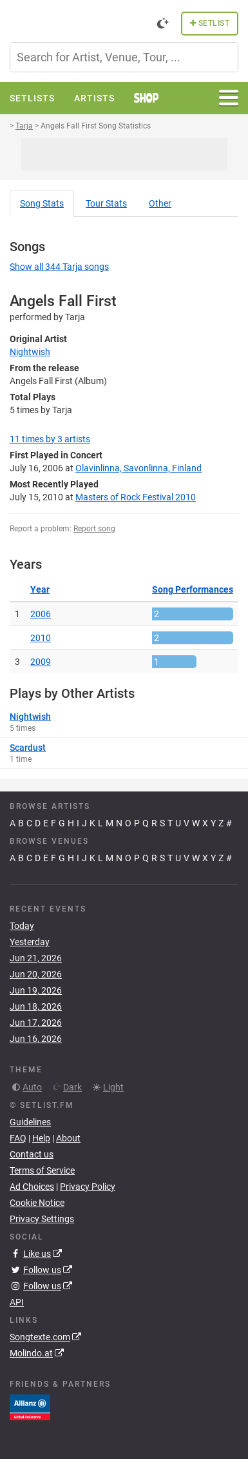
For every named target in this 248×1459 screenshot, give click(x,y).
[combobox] (124, 57)
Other (160, 203)
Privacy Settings (42, 1219)
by (50, 439)
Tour (106, 203)
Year (40, 589)
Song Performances (192, 589)
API (17, 1302)
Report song (94, 528)
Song (42, 203)
